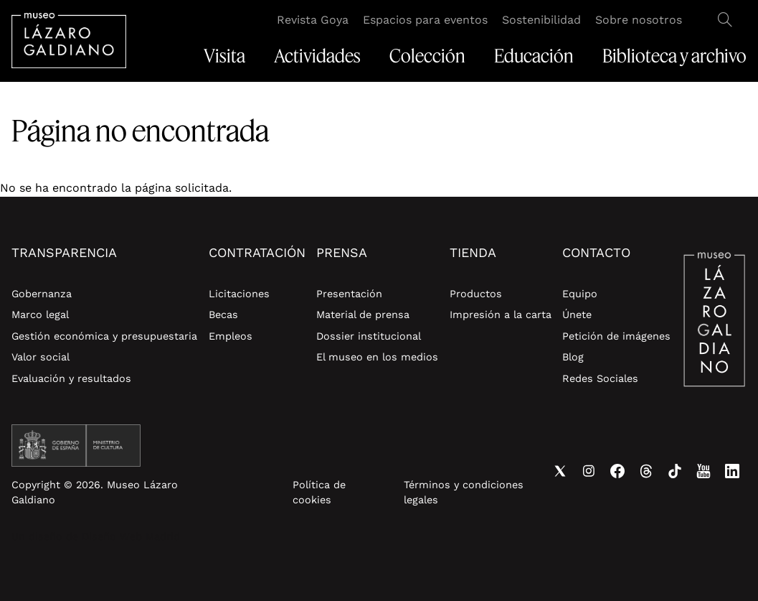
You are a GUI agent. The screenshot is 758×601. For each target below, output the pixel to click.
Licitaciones (239, 293)
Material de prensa (362, 314)
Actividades (317, 56)
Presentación (349, 293)
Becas (223, 314)
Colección (427, 56)
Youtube (703, 471)
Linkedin (732, 471)
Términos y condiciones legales (464, 492)
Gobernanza (41, 293)
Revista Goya (313, 20)
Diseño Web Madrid (131, 536)
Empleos (230, 336)
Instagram (589, 471)
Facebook (617, 471)
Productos (476, 293)
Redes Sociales (600, 378)
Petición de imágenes (616, 336)
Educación (534, 56)
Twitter (560, 471)
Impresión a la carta (500, 314)
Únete (577, 314)
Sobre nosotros (638, 20)
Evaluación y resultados (71, 378)
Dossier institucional (368, 336)
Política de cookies (319, 492)
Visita (224, 56)
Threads (646, 471)
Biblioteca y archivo (674, 56)
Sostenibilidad (541, 20)
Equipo (579, 293)
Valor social (40, 357)
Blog (573, 357)
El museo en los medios (377, 357)
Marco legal (40, 314)
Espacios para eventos (425, 20)
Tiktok (675, 471)
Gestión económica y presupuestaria (104, 336)
